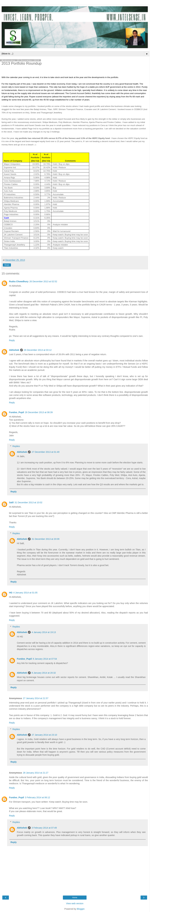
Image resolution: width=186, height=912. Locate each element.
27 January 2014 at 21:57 (35, 698)
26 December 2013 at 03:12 (38, 350)
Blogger (81, 909)
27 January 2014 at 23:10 (44, 735)
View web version (74, 903)
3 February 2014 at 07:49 (44, 828)
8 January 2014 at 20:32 (44, 673)
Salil (11, 502)
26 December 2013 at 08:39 (39, 412)
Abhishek (14, 350)
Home (74, 897)
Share (6, 265)
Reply (12, 340)
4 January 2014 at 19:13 (44, 632)
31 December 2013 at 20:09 (45, 539)
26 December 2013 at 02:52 (43, 281)
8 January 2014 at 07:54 (45, 659)
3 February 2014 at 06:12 (37, 797)
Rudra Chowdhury (18, 281)
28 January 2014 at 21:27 (35, 773)
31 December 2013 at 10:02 (28, 502)
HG (10, 592)
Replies (16, 446)
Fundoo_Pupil (16, 412)
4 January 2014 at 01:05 (25, 592)
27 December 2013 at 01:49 (45, 452)
